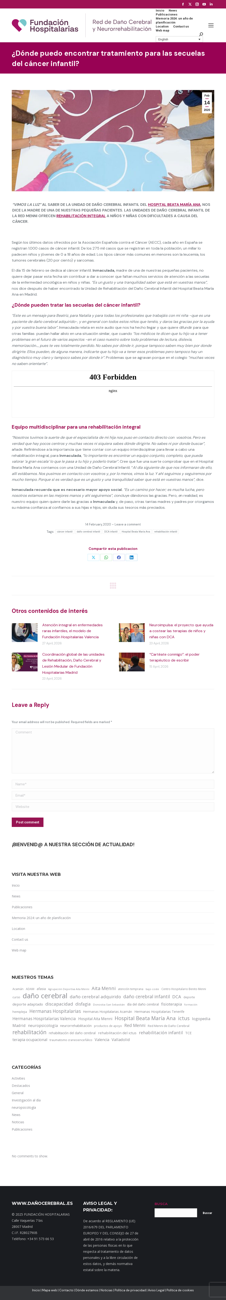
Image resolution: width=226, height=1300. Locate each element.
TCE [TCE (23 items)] (188, 1032)
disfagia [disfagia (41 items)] (83, 1004)
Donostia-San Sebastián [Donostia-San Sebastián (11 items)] (109, 1004)
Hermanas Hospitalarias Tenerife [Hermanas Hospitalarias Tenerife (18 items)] (159, 1011)
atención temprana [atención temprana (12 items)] (130, 989)
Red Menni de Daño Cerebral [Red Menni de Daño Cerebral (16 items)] (168, 1026)
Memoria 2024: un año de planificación (41, 918)
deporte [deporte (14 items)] (189, 997)
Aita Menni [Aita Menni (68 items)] (104, 988)
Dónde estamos (86, 1290)
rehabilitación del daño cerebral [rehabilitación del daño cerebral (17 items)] (72, 1033)
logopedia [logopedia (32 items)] (201, 1018)
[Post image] (25, 632)
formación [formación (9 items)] (190, 1004)
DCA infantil (110, 531)
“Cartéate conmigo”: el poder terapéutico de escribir (174, 657)
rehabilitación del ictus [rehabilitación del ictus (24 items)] (117, 1032)
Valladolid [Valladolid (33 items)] (121, 1039)
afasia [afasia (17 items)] (41, 989)
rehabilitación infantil (165, 531)
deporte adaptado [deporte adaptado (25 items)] (27, 1004)
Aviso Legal (156, 1290)
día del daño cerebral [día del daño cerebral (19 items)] (143, 1004)
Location (18, 928)
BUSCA (161, 1204)
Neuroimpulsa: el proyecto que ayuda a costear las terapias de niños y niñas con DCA (181, 631)
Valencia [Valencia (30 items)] (102, 1039)
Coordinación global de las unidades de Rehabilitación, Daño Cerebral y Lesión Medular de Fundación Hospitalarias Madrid (73, 663)
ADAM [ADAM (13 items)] (30, 989)
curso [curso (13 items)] (16, 997)
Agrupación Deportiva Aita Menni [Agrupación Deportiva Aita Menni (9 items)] (68, 989)
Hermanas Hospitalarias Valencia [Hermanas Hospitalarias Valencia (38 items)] (44, 1018)
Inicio (16, 885)
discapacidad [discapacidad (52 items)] (59, 1004)
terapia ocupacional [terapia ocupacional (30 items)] (29, 1039)
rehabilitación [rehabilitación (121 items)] (29, 1032)
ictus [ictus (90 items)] (184, 1018)
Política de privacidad (130, 1290)
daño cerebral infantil (88, 531)
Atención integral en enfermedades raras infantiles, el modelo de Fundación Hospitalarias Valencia (72, 631)
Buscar (207, 1213)
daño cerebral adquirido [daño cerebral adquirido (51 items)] (95, 996)
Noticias (107, 1290)
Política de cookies (180, 1290)
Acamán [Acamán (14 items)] (17, 989)
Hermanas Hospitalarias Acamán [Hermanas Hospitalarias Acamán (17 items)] (107, 1011)
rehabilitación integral (81, 215)
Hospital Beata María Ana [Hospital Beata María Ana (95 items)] (145, 1018)
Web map (19, 950)
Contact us (20, 939)
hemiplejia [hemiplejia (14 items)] (19, 1012)
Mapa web (49, 1290)
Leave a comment (128, 524)
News (16, 896)
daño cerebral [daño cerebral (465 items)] (45, 996)
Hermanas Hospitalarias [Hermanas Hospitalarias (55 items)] (55, 1011)
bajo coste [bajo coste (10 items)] (152, 989)
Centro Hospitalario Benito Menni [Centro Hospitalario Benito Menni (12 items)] (183, 989)
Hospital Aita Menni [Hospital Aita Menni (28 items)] (95, 1018)
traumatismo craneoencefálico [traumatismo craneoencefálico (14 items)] (71, 1040)
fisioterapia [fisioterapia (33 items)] (171, 1004)
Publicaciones (22, 907)
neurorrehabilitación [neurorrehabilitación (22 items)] (76, 1025)
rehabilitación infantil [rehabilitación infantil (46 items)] (161, 1032)
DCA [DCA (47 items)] (176, 996)
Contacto (66, 1290)
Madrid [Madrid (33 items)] (19, 1025)
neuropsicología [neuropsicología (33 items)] (43, 1025)
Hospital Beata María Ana (174, 204)
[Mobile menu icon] (211, 25)
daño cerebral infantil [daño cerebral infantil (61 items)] (146, 997)
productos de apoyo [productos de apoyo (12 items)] (108, 1026)
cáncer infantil (65, 531)
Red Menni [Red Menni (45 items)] (134, 1025)
